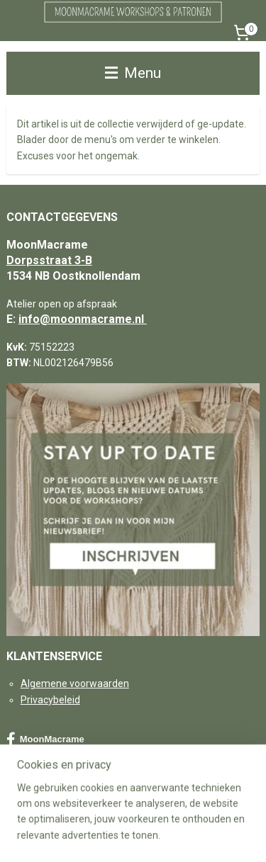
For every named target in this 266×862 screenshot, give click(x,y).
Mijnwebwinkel (159, 836)
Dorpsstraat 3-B (49, 260)
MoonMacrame (45, 739)
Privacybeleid (50, 699)
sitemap (140, 812)
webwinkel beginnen (218, 812)
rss (167, 812)
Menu (133, 72)
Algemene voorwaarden (75, 683)
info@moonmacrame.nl (82, 319)
